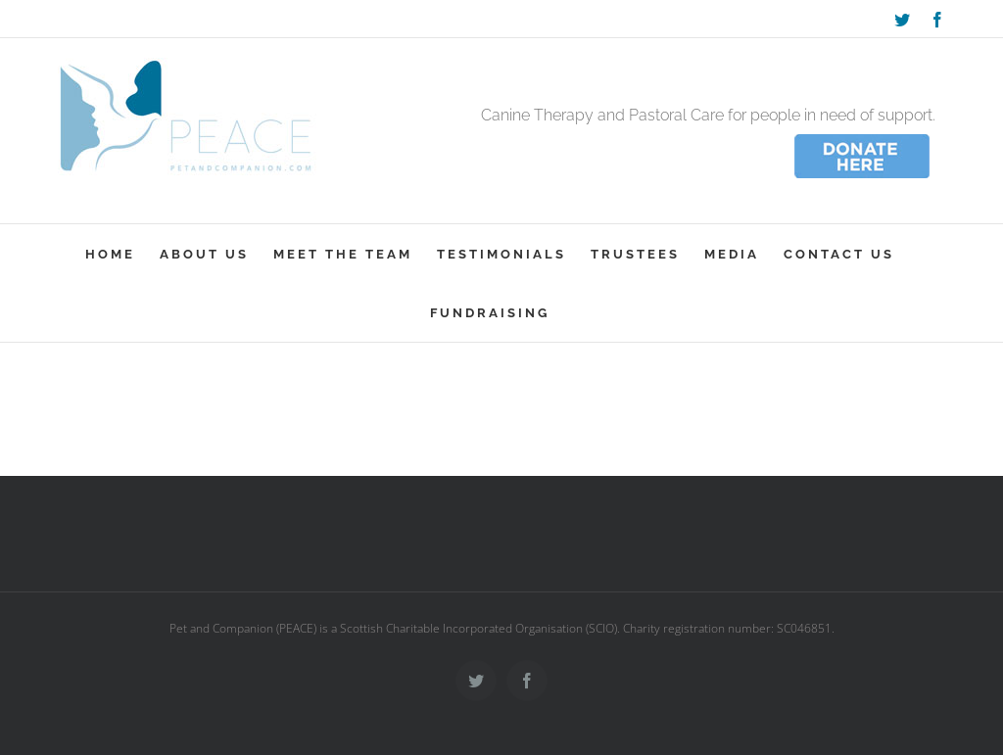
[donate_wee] (862, 136)
